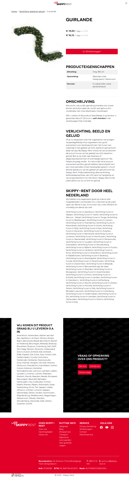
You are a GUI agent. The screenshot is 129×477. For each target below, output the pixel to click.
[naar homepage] (63, 3)
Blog (61, 429)
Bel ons (82, 366)
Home (14, 11)
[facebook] (102, 428)
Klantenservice (86, 435)
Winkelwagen (86, 429)
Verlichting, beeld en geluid (32, 11)
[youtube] (107, 428)
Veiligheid (63, 426)
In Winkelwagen (92, 51)
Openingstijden (46, 432)
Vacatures (43, 435)
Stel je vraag (84, 372)
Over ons (43, 429)
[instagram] (113, 428)
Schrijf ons (95, 366)
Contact (83, 432)
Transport (63, 435)
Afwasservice (65, 432)
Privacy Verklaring (88, 426)
